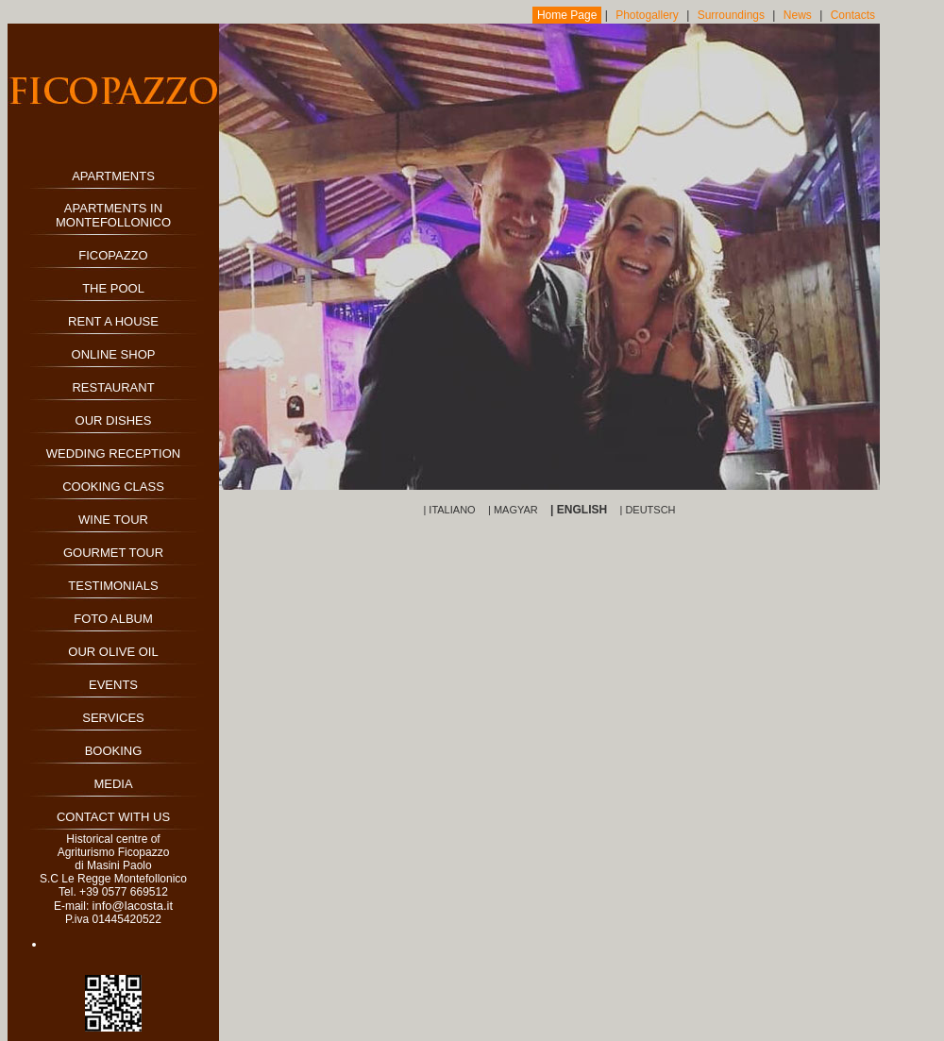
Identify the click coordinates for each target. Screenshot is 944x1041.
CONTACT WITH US (113, 817)
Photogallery (647, 15)
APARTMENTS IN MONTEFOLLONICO (113, 215)
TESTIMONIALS (113, 586)
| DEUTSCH (647, 509)
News (798, 15)
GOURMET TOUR (113, 553)
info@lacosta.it (133, 905)
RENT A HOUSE (113, 321)
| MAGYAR (513, 509)
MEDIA (112, 784)
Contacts (853, 15)
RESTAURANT (113, 387)
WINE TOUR (113, 519)
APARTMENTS (113, 176)
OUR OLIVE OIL (113, 652)
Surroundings (731, 15)
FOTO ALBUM (113, 619)
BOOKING (114, 751)
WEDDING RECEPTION (113, 453)
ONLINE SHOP (114, 354)
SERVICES (113, 718)
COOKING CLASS (113, 486)
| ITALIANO (449, 509)
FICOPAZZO (112, 255)
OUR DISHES (114, 420)
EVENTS (113, 685)
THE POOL (113, 288)
